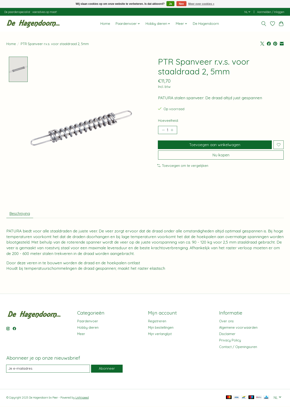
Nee (181, 3)
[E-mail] (47, 370)
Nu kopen (221, 157)
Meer (81, 335)
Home (105, 23)
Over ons (226, 322)
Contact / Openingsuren (238, 348)
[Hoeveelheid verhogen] (173, 130)
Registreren (157, 322)
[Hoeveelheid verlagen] (163, 130)
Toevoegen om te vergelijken (182, 169)
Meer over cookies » (201, 3)
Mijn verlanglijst (160, 335)
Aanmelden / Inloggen (270, 12)
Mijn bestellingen (161, 328)
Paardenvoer (87, 322)
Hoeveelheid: (168, 120)
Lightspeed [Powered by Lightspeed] (82, 399)
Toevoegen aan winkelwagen (214, 145)
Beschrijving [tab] (21, 213)
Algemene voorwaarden (238, 328)
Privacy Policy (230, 341)
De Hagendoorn (206, 23)
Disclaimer (227, 335)
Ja (170, 3)
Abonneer (106, 370)
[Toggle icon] (263, 24)
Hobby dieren (88, 328)
